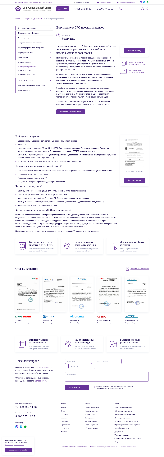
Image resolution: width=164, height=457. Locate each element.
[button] (62, 8)
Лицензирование (24, 90)
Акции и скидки (91, 416)
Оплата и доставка (92, 403)
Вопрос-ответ (40, 381)
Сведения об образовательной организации (74, 442)
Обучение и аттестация (27, 28)
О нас (63, 406)
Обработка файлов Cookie (128, 442)
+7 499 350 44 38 (82, 8)
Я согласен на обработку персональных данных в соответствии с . (119, 382)
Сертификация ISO (25, 52)
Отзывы (64, 413)
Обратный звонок (129, 9)
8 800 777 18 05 (105, 8)
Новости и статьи (91, 406)
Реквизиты (65, 423)
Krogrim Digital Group (134, 453)
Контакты (64, 427)
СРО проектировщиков (27, 67)
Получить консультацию (70, 112)
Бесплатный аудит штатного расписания (136, 71)
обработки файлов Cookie (14, 445)
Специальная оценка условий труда (31, 85)
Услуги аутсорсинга (25, 80)
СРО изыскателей (24, 70)
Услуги (63, 403)
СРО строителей (24, 63)
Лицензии (64, 409)
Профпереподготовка (26, 38)
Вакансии (64, 416)
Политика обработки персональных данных (103, 442)
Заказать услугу (134, 50)
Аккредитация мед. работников (30, 43)
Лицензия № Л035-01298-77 (35, 2)
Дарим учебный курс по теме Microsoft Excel (137, 63)
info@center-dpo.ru (105, 2)
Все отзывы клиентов (140, 269)
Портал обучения (91, 420)
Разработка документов (123, 403)
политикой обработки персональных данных (115, 383)
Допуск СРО (23, 57)
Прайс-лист (65, 420)
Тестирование (90, 413)
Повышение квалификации (28, 33)
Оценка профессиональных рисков (31, 48)
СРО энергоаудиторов (26, 74)
